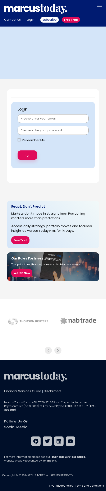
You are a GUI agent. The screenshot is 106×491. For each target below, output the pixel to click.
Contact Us (12, 20)
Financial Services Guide (22, 391)
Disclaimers (52, 391)
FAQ (51, 485)
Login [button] (30, 20)
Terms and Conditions (89, 485)
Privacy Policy (64, 485)
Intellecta (49, 460)
